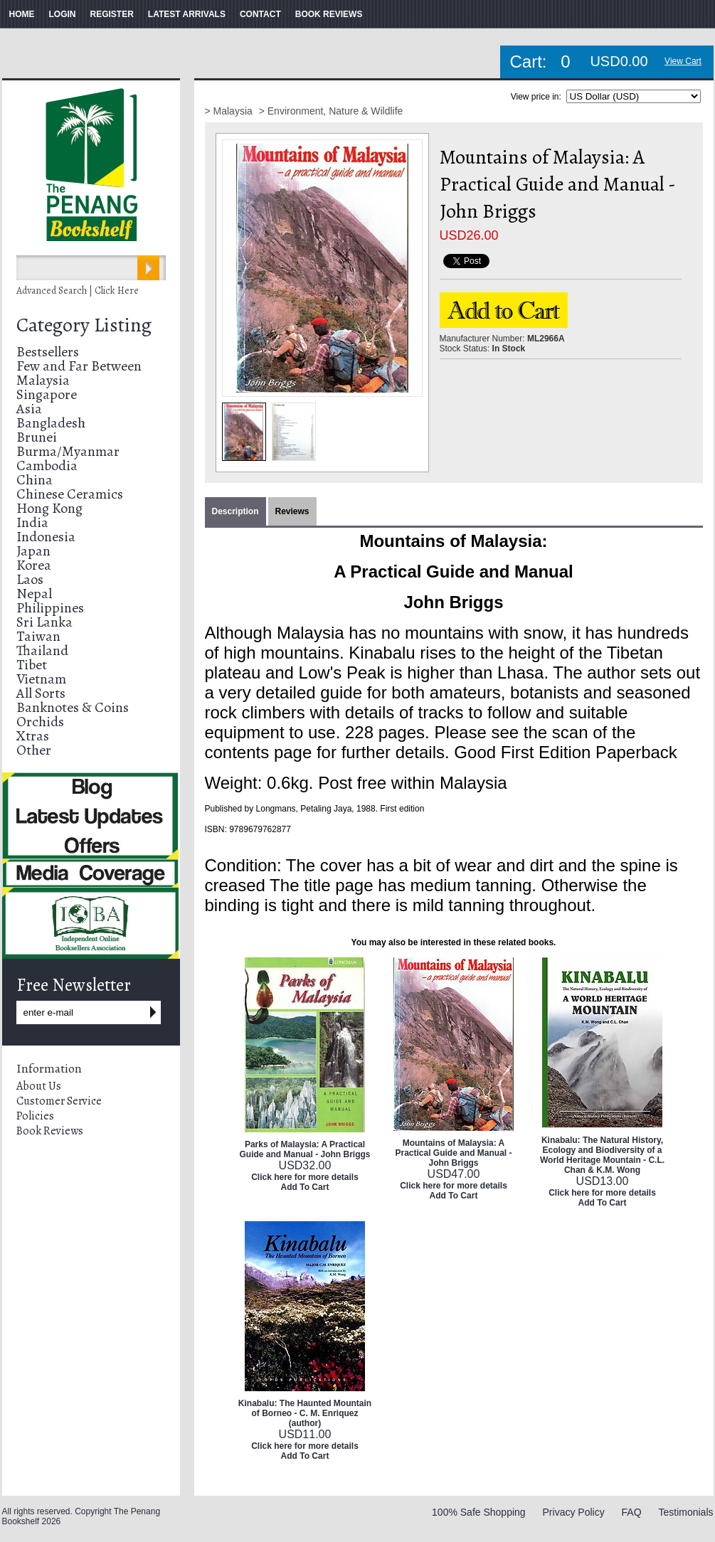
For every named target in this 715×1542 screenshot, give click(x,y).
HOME (22, 14)
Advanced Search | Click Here (77, 290)
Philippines (50, 607)
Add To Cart (305, 1187)
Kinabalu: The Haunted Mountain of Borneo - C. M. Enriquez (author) (304, 1413)
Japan (33, 550)
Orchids (40, 721)
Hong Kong (49, 508)
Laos (29, 579)
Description (235, 511)
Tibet (31, 664)
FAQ (632, 1512)
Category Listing (84, 325)
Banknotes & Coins (72, 707)
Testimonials (685, 1512)
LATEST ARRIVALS (187, 14)
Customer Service (59, 1101)
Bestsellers (47, 351)
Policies (35, 1116)
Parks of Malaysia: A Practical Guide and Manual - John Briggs (304, 1149)
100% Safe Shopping (479, 1512)
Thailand (42, 650)
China (34, 479)
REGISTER (112, 14)
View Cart (682, 61)
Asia (29, 408)
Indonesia (45, 536)
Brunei (36, 437)
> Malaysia (230, 111)
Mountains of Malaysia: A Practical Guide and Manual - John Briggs (453, 1153)
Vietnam (41, 678)
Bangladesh (50, 422)
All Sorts (40, 693)
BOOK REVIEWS (329, 14)
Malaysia (43, 380)
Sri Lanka (44, 622)
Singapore (46, 394)
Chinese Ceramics (69, 494)
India (32, 522)
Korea (33, 565)
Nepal (34, 593)
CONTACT (260, 14)
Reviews (292, 511)
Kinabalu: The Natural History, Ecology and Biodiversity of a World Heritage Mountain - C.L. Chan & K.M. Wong (602, 1155)
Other (33, 750)
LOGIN (62, 14)
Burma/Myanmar (68, 451)
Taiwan (38, 636)
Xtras (32, 735)
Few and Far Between (79, 366)
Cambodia (47, 465)
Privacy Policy (574, 1512)
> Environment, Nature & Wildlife (331, 111)
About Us (38, 1086)
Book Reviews (49, 1131)
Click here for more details (305, 1177)
